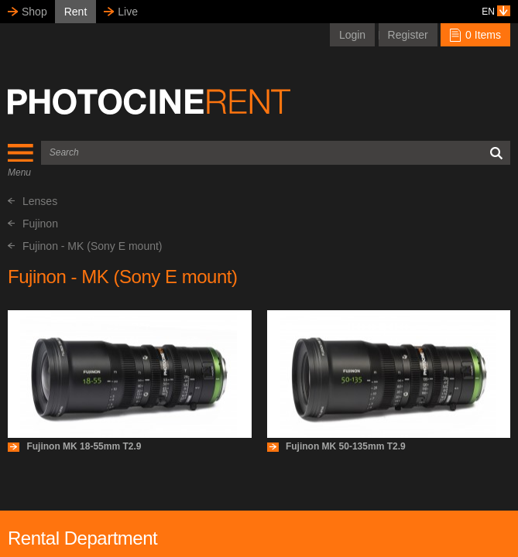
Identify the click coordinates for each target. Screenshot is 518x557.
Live (128, 11)
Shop (34, 11)
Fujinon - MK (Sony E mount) (85, 246)
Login (352, 35)
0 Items (475, 35)
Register (408, 35)
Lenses (32, 201)
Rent (75, 11)
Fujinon (33, 223)
